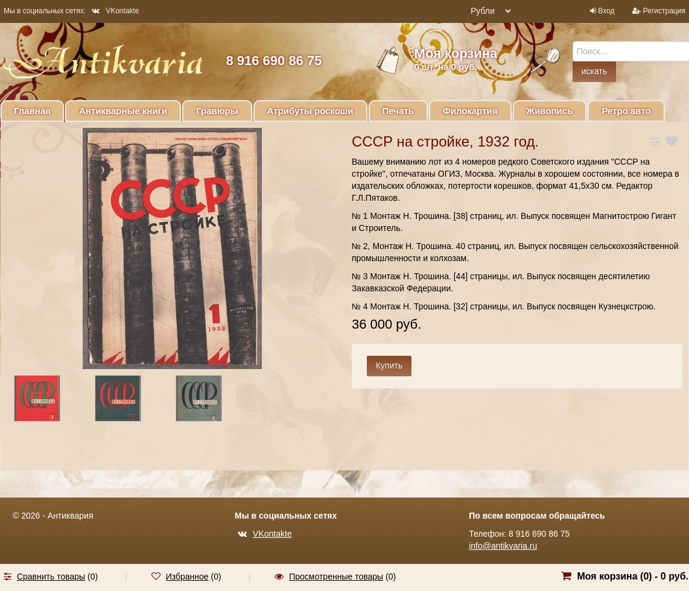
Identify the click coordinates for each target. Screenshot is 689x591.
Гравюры (217, 111)
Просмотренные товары (336, 576)
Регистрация (664, 11)
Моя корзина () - (632, 576)
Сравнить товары (51, 576)
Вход (606, 11)
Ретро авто (626, 111)
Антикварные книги (123, 111)
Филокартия (470, 111)
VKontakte (115, 11)
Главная (32, 111)
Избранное (187, 576)
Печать (398, 111)
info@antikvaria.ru (503, 546)
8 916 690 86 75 (274, 60)
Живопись (550, 111)
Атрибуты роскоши (310, 111)
